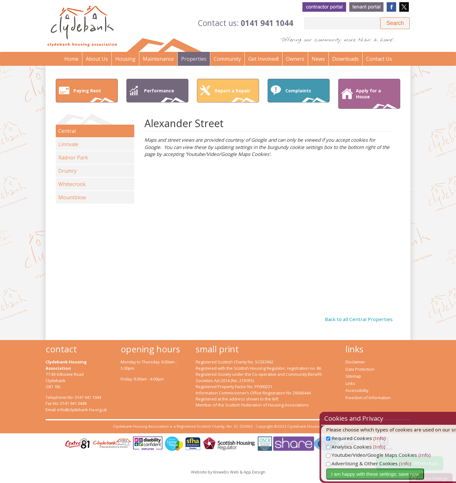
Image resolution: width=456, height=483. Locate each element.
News (318, 58)
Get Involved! (263, 58)
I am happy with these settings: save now (390, 474)
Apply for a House (376, 98)
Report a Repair (235, 95)
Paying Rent (94, 95)
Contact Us (379, 58)
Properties (193, 58)
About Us (97, 58)
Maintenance (158, 58)
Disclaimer (355, 362)
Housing (125, 58)
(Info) (394, 438)
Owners (295, 58)
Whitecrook (72, 184)
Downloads (345, 58)
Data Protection (360, 369)
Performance (164, 95)
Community (227, 58)
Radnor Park (73, 157)
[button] (395, 23)
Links (350, 383)
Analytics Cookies (364, 446)
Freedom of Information (368, 397)
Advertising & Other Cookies (377, 463)
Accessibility (356, 390)
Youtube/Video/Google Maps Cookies (386, 455)
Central (67, 130)
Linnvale (68, 144)
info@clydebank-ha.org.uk (82, 409)
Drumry (67, 170)
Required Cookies (364, 438)
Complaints (305, 95)
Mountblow (72, 197)
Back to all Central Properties (359, 319)
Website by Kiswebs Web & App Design (228, 472)
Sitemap (353, 376)
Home (71, 58)
